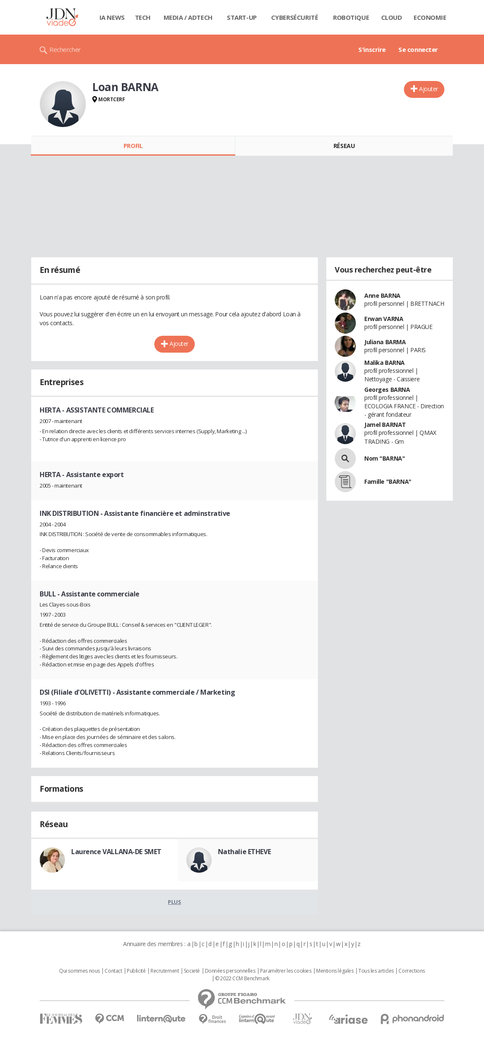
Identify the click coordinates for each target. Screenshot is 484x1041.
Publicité (136, 971)
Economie (430, 17)
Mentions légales (334, 971)
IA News (112, 17)
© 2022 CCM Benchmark (242, 979)
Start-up (242, 17)
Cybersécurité (294, 17)
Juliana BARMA (385, 342)
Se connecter (418, 49)
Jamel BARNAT (385, 425)
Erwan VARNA (383, 319)
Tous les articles (376, 971)
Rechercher (65, 49)
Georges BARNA (387, 390)
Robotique (351, 17)
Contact (113, 971)
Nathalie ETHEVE (244, 851)
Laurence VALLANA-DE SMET (116, 851)
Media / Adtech (188, 17)
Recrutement (165, 971)
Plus (174, 902)
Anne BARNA (382, 295)
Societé (192, 971)
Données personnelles (230, 971)
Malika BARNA (384, 363)
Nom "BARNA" (384, 458)
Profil (133, 146)
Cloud (391, 17)
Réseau (344, 146)
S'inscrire (372, 49)
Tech (143, 17)
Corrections (411, 971)
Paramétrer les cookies (286, 971)
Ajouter (428, 89)
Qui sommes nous (79, 971)
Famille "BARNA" (387, 481)
